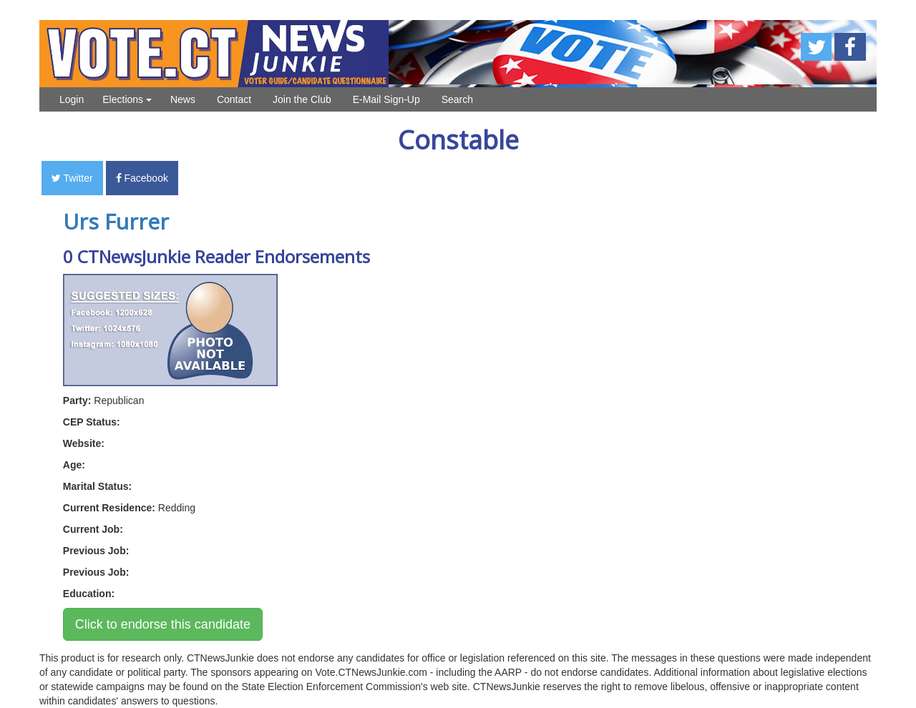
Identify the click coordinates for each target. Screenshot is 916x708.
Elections (127, 99)
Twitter (72, 178)
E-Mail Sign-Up (386, 99)
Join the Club (302, 99)
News (182, 99)
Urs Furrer (116, 221)
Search (457, 99)
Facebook (142, 178)
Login (71, 99)
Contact (234, 99)
